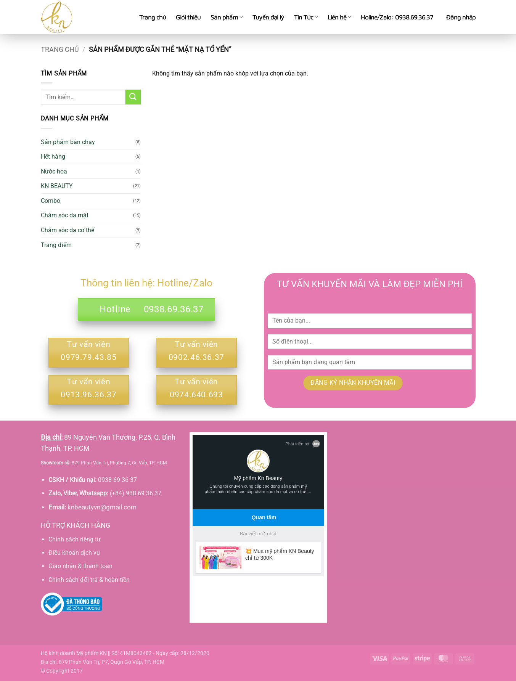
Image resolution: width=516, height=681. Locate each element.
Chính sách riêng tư (74, 539)
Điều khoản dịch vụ (74, 552)
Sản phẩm (227, 17)
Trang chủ (152, 17)
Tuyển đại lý (268, 17)
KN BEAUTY (57, 186)
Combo (50, 200)
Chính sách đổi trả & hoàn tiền (89, 579)
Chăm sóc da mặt (64, 215)
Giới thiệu (188, 17)
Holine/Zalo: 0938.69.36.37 (397, 17)
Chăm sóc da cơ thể (67, 230)
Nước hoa (54, 171)
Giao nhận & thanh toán (80, 566)
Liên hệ (339, 17)
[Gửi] (133, 97)
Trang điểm (56, 245)
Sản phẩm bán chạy (68, 142)
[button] (461, 17)
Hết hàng (53, 156)
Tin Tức (306, 17)
